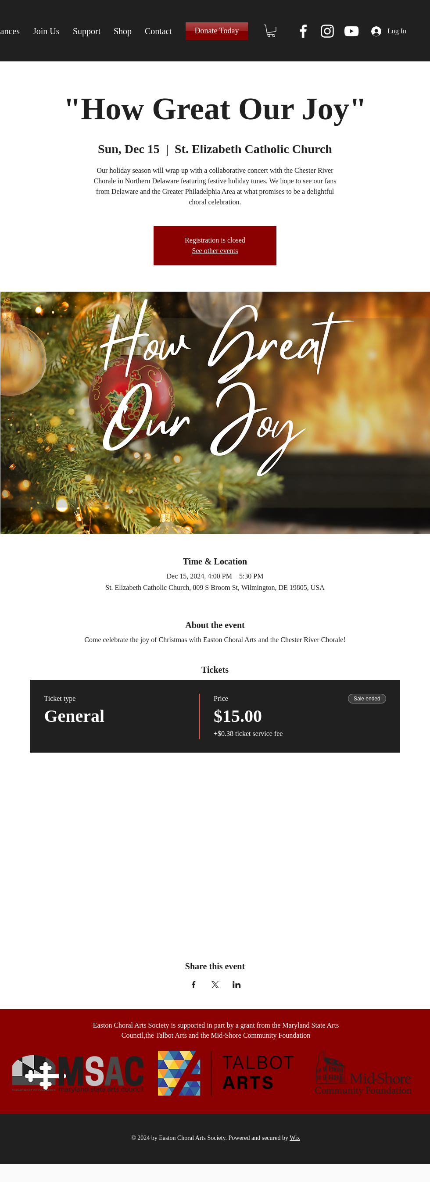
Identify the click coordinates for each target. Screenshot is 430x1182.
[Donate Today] (217, 31)
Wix (295, 1138)
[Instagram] (327, 31)
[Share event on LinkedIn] (237, 984)
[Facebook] (303, 31)
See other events (215, 250)
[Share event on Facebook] (194, 984)
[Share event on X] (215, 984)
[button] (271, 31)
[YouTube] (351, 31)
